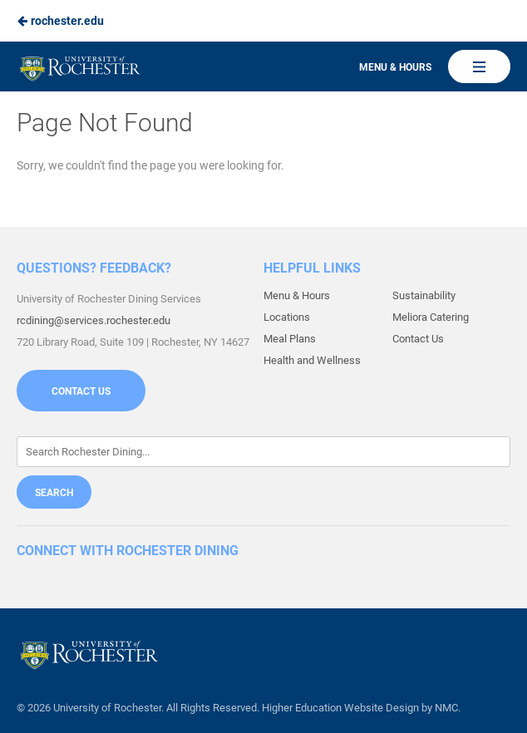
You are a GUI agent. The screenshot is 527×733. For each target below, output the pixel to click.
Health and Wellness (312, 360)
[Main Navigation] (479, 66)
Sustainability (424, 295)
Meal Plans (290, 338)
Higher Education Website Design (340, 707)
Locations (287, 317)
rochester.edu (60, 20)
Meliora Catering (430, 317)
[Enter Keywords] (263, 451)
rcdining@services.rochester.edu (93, 320)
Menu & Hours (395, 67)
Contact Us (81, 391)
